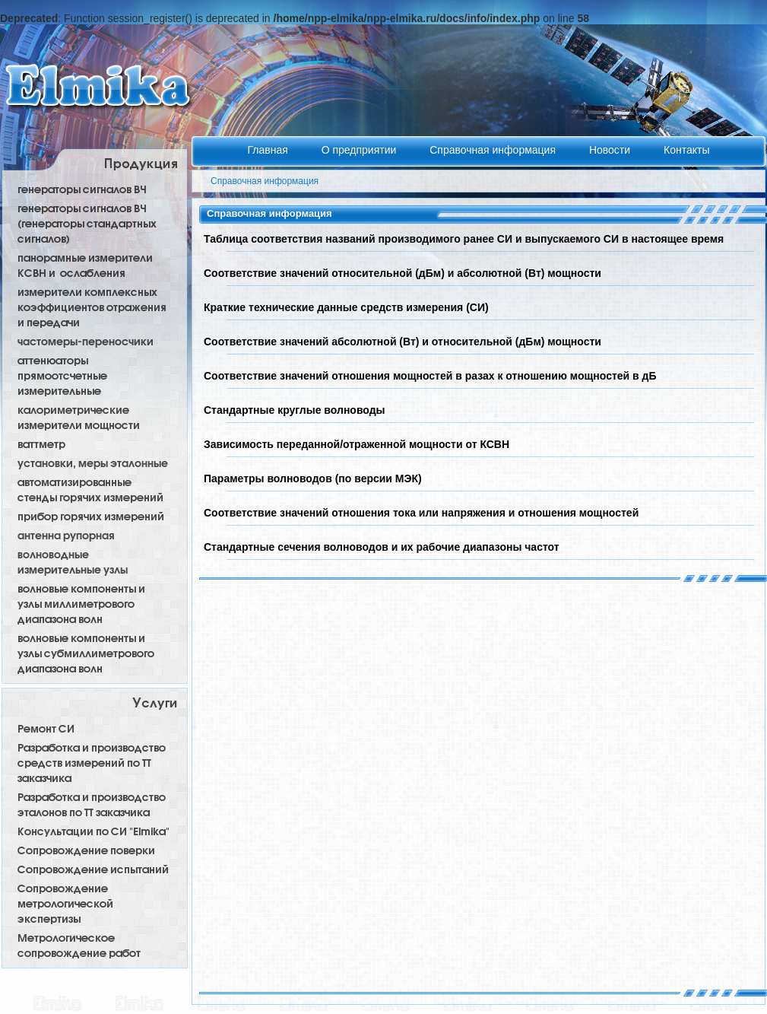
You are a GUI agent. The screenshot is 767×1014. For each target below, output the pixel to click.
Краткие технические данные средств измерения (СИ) (346, 307)
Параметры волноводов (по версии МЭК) (313, 478)
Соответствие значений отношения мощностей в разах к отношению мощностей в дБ (430, 376)
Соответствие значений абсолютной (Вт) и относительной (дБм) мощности (402, 341)
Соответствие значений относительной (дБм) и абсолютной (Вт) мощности (402, 273)
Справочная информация (494, 150)
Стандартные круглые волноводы (294, 410)
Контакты (686, 150)
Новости (611, 150)
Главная (269, 150)
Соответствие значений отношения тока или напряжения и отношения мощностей (421, 513)
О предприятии (361, 150)
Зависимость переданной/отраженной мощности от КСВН (356, 444)
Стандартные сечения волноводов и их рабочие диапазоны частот (381, 547)
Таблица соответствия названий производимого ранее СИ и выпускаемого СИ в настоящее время (464, 239)
